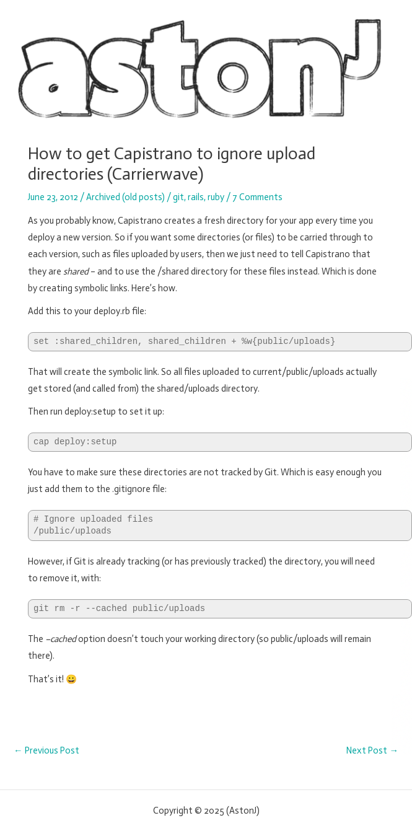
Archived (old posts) (125, 197)
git (178, 197)
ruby (216, 197)
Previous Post (46, 750)
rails (196, 197)
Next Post (372, 750)
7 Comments (257, 197)
